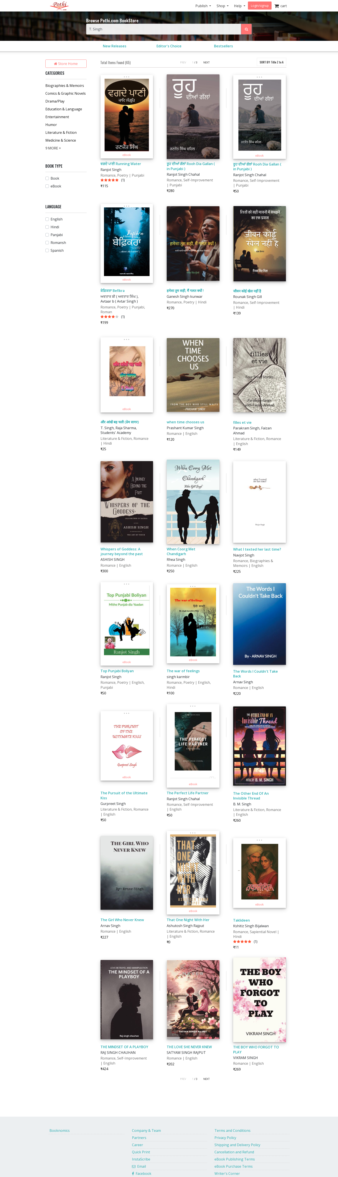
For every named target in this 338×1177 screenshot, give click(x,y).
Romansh (58, 242)
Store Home (66, 63)
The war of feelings (183, 671)
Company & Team (146, 1130)
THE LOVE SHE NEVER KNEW (189, 1047)
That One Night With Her (188, 919)
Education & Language (63, 109)
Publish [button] (201, 5)
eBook (56, 186)
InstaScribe (141, 1159)
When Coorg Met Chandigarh (181, 551)
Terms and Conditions (232, 1130)
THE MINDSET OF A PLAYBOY (124, 1047)
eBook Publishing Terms (234, 1159)
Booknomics (59, 1130)
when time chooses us (185, 422)
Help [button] (238, 5)
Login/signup (260, 5)
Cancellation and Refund (234, 1152)
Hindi (55, 227)
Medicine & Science (60, 140)
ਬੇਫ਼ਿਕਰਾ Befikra (113, 290)
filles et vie (242, 422)
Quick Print (141, 1152)
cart (280, 5)
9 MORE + (53, 148)
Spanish (57, 250)
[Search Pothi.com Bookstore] (246, 29)
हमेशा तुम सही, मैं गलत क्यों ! (185, 290)
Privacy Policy (225, 1137)
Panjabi (57, 234)
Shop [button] (221, 5)
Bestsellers (223, 46)
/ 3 (195, 62)
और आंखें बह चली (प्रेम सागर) (120, 422)
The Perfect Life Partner (188, 793)
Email (139, 1166)
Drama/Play (54, 101)
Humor (51, 124)
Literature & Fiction (61, 132)
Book (55, 178)
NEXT (206, 62)
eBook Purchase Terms (233, 1166)
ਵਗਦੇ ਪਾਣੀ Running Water (121, 163)
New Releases (114, 46)
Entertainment (57, 116)
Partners (139, 1137)
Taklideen (241, 920)
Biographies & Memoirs (64, 85)
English (57, 219)
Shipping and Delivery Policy (237, 1144)
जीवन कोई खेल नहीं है (247, 291)
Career (137, 1144)
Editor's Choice (169, 46)
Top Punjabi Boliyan (117, 671)
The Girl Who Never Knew (122, 919)
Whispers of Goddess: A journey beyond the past (122, 551)
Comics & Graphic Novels (65, 93)
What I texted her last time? (257, 549)
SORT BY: (272, 62)
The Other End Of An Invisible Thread (251, 796)
